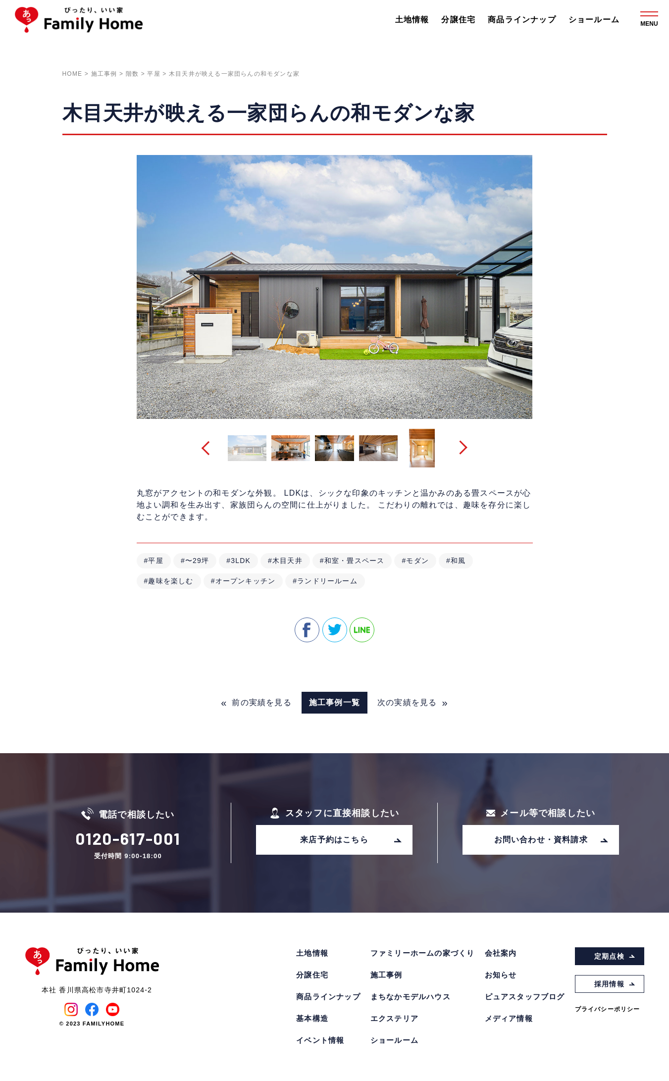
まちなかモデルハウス (410, 996)
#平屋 (153, 561)
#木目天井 (285, 561)
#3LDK (238, 561)
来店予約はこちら (351, 839)
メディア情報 (509, 1018)
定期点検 (614, 956)
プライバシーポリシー (607, 1009)
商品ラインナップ (522, 19)
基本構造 (312, 1018)
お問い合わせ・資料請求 (551, 839)
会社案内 (501, 953)
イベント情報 (320, 1040)
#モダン (415, 561)
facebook (307, 630)
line (362, 630)
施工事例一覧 (334, 702)
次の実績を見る (412, 702)
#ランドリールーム (325, 581)
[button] (208, 448)
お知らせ (501, 974)
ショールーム (593, 19)
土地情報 (412, 19)
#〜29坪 (195, 561)
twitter (334, 630)
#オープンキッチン (243, 581)
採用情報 (614, 984)
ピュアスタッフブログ (525, 996)
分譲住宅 (458, 19)
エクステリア (394, 1018)
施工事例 (386, 974)
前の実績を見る (256, 702)
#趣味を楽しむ (169, 581)
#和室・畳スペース (352, 561)
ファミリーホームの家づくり (422, 953)
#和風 (455, 561)
